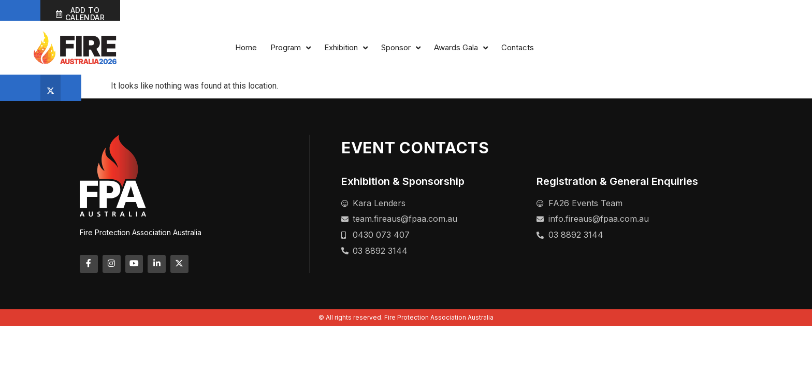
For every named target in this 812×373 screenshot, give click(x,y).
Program (516, 50)
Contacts (743, 49)
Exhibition (571, 50)
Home (472, 49)
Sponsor (626, 50)
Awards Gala (687, 50)
